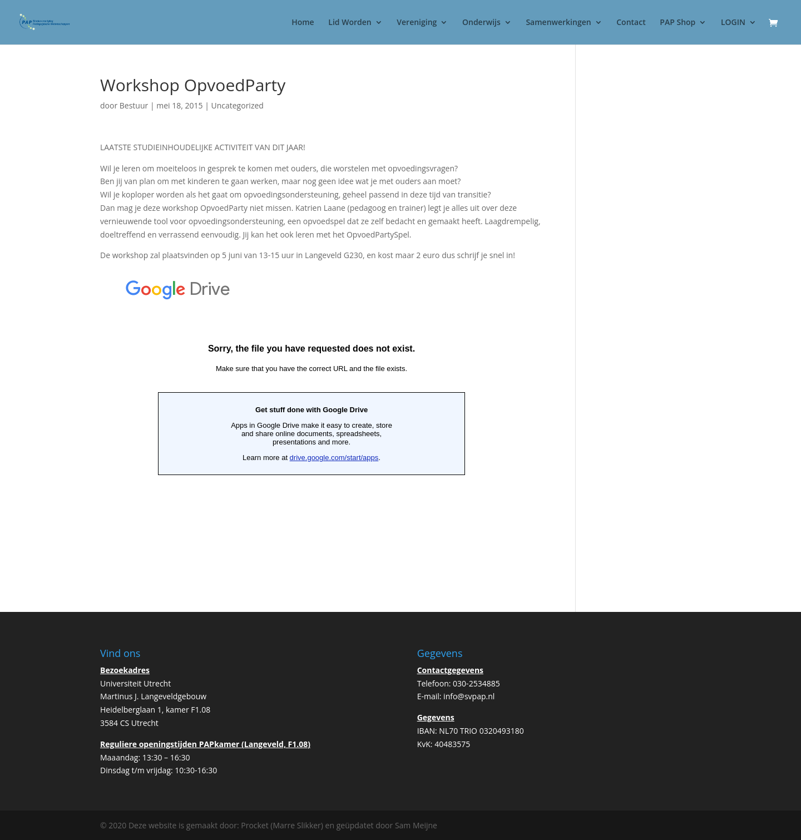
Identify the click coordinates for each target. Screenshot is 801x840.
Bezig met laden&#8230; (311, 409)
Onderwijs (481, 22)
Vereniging (417, 22)
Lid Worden (349, 22)
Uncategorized (237, 105)
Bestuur (134, 105)
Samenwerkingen (558, 22)
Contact (630, 22)
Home (302, 22)
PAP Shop (677, 22)
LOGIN (733, 22)
